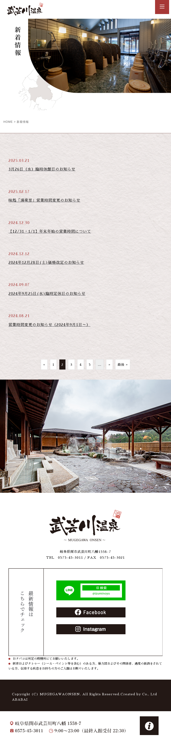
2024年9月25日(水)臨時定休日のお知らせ (46, 294)
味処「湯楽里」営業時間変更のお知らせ (44, 200)
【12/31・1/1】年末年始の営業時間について (49, 231)
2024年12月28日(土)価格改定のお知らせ (46, 263)
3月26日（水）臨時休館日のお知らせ (41, 169)
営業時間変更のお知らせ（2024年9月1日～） (49, 325)
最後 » (123, 364)
